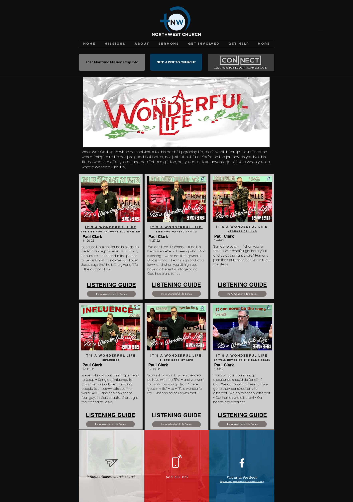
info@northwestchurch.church (111, 477)
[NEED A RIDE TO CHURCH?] (176, 62)
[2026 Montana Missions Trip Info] (112, 62)
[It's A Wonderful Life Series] (111, 294)
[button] (320, 26)
